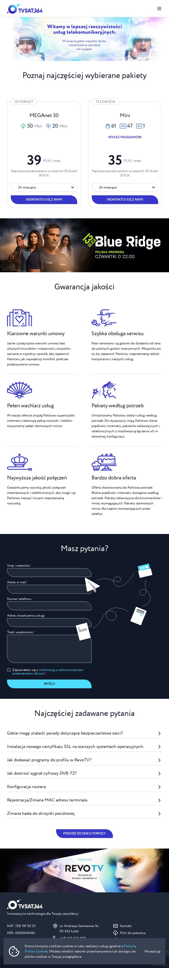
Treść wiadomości (20, 632)
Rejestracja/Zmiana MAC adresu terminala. (84, 800)
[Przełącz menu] (159, 8)
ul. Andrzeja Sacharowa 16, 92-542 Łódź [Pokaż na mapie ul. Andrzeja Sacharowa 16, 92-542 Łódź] (79, 928)
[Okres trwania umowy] (44, 187)
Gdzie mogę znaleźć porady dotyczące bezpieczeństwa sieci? (84, 733)
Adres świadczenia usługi (26, 615)
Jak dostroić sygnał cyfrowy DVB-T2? (84, 773)
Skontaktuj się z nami (44, 200)
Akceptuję (152, 951)
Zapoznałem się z (48, 671)
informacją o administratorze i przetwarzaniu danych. (48, 672)
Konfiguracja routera (84, 787)
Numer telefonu (19, 599)
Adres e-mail (16, 582)
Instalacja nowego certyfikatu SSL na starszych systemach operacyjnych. (84, 746)
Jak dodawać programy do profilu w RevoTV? (84, 760)
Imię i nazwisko (18, 565)
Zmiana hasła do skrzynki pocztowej (84, 813)
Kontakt (126, 926)
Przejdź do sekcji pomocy (84, 834)
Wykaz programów (124, 137)
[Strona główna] (24, 9)
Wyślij (49, 684)
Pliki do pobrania (132, 933)
